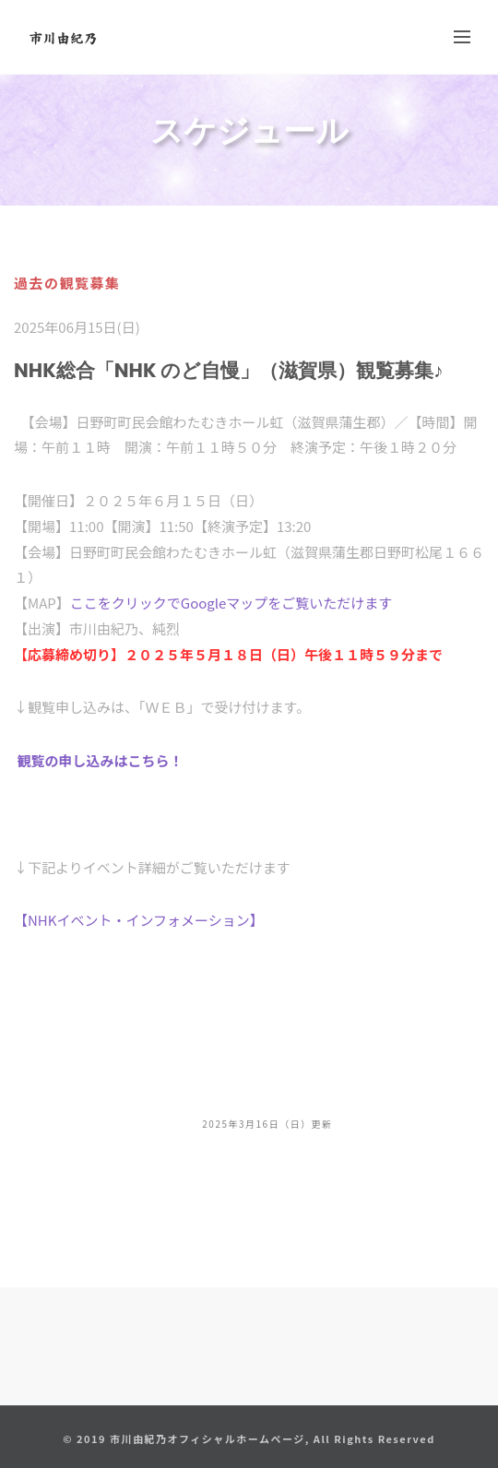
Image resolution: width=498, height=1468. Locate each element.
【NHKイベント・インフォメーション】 (139, 919)
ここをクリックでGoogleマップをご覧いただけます (231, 602)
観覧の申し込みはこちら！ (100, 760)
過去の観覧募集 (67, 282)
